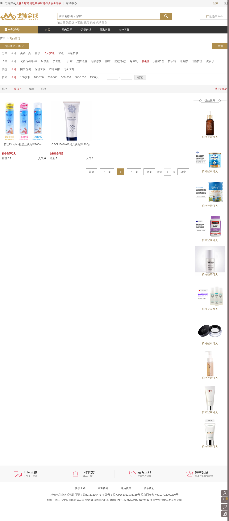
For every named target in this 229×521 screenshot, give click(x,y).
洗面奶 (70, 22)
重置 (220, 46)
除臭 (104, 22)
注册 (226, 3)
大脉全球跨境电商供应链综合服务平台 (38, 3)
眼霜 (86, 22)
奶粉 (92, 22)
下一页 (134, 171)
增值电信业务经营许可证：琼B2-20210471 (76, 494)
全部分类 (14, 29)
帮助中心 (71, 3)
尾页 (149, 171)
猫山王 (61, 22)
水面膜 (79, 22)
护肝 (98, 22)
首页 (2, 38)
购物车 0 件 (214, 16)
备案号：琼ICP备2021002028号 (121, 494)
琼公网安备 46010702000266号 (159, 494)
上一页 (107, 171)
